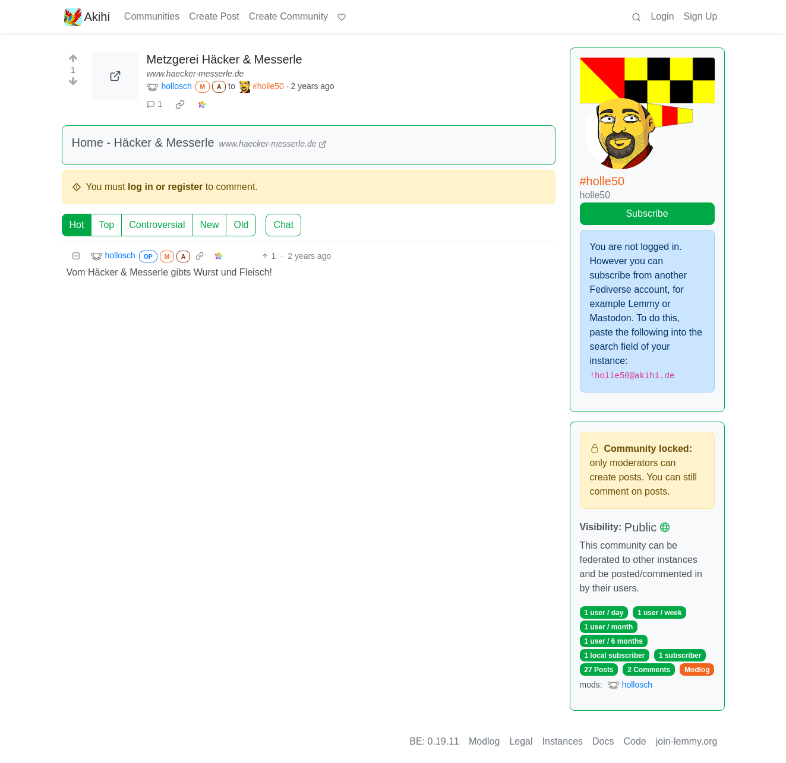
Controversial (157, 225)
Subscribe (647, 213)
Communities (151, 16)
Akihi (87, 16)
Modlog (697, 670)
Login (662, 16)
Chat (283, 225)
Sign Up (701, 16)
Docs (603, 741)
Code (635, 741)
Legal (520, 741)
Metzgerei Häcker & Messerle (224, 59)
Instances (562, 741)
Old (240, 225)
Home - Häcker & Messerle (143, 142)
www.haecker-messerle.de (195, 73)
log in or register (165, 187)
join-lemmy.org (687, 741)
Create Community (288, 16)
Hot (77, 225)
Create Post (214, 16)
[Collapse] (76, 256)
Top (106, 225)
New (209, 225)
